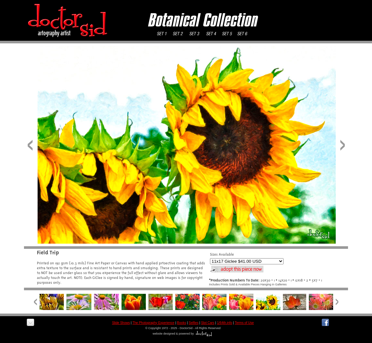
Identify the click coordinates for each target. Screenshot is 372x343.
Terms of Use (244, 323)
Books (181, 323)
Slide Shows (121, 323)
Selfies (193, 323)
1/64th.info (224, 323)
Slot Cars (207, 323)
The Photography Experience (154, 323)
